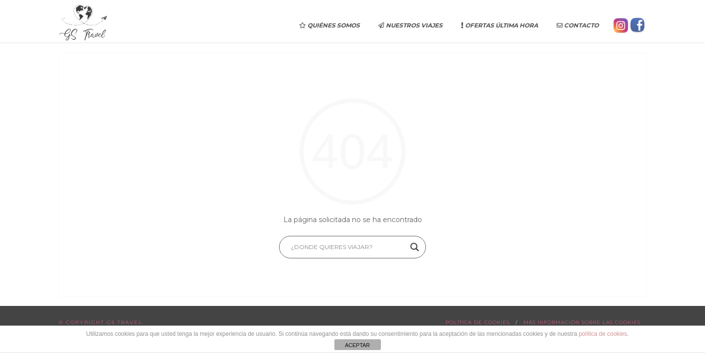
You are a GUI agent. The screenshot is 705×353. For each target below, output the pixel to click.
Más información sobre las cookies (581, 322)
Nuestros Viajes (410, 25)
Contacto (578, 25)
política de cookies (603, 333)
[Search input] (348, 247)
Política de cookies (478, 322)
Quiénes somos (329, 25)
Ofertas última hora (499, 25)
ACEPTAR (357, 345)
